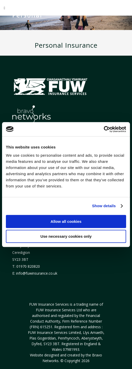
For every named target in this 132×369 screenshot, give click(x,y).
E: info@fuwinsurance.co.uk (34, 273)
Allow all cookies (66, 221)
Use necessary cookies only (66, 236)
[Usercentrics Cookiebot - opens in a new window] (103, 129)
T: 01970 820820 (26, 266)
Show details (104, 206)
